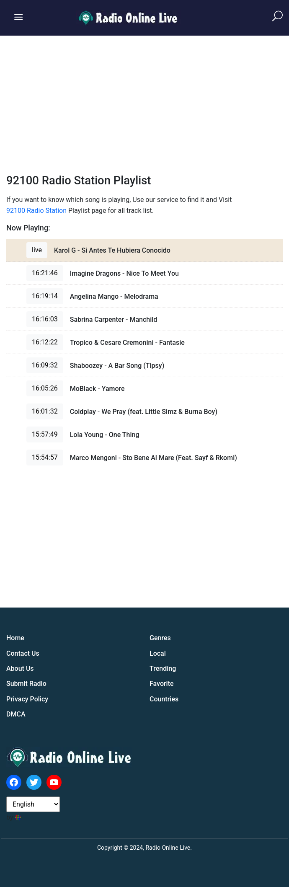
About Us (20, 668)
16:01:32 (45, 411)
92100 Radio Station (36, 211)
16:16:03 (45, 319)
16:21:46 (45, 273)
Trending (163, 668)
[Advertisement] (144, 98)
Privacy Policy (27, 699)
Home (15, 638)
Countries (164, 699)
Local (158, 653)
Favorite (162, 684)
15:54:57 (45, 457)
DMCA (16, 714)
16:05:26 (45, 388)
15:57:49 (45, 434)
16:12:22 (45, 342)
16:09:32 (45, 365)
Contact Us (22, 653)
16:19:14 (45, 296)
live (37, 250)
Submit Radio (26, 684)
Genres (160, 638)
